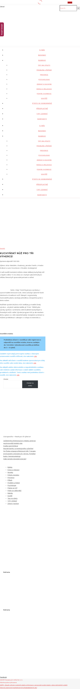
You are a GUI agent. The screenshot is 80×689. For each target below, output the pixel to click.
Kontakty (42, 119)
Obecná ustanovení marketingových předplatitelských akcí (18, 688)
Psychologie (44, 79)
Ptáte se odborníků (42, 103)
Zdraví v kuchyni (44, 84)
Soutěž (44, 98)
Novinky (42, 55)
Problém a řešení (44, 70)
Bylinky (10, 467)
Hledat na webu (30, 384)
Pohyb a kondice (44, 94)
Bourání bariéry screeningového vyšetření (18, 448)
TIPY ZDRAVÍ (42, 114)
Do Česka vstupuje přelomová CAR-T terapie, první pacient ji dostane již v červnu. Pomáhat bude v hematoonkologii (19, 453)
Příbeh (10, 480)
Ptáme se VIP (12, 488)
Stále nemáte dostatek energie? (14, 459)
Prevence (44, 75)
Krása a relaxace (44, 89)
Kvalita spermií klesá (10, 446)
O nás (42, 50)
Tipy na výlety (44, 65)
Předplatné (42, 108)
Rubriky (42, 60)
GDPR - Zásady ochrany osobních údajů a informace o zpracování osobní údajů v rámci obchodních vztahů (33, 685)
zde (35, 356)
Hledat (5, 379)
